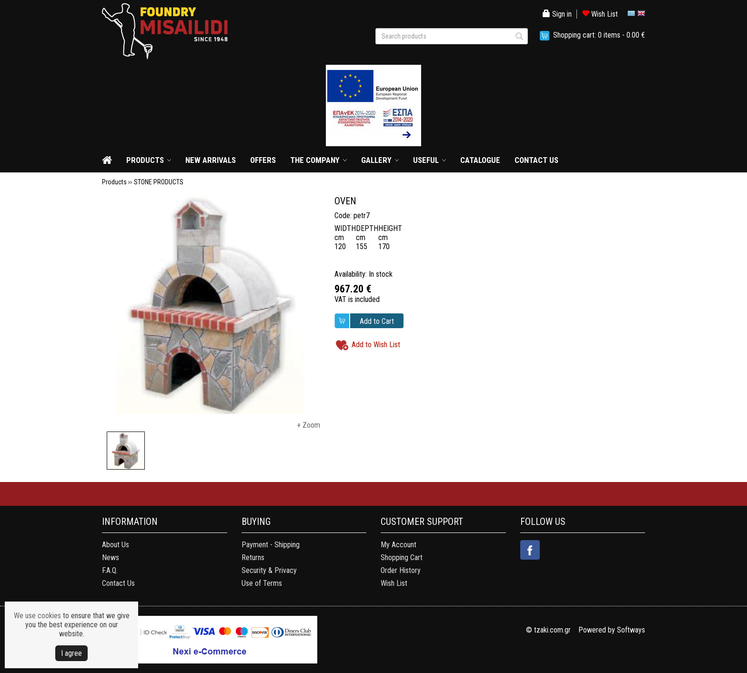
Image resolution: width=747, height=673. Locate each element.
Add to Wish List (376, 344)
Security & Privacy (269, 570)
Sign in (557, 14)
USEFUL (426, 160)
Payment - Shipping (271, 544)
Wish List (600, 14)
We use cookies (37, 615)
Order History (401, 570)
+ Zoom (308, 425)
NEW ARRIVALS (210, 160)
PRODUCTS (145, 160)
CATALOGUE (480, 160)
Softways (631, 629)
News (110, 557)
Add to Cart (377, 321)
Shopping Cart (402, 557)
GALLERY (376, 160)
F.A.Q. (110, 570)
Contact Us (118, 583)
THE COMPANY (315, 160)
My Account (398, 544)
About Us (115, 544)
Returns (253, 557)
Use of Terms (262, 583)
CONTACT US (536, 160)
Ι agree (71, 653)
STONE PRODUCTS (158, 182)
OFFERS (263, 160)
